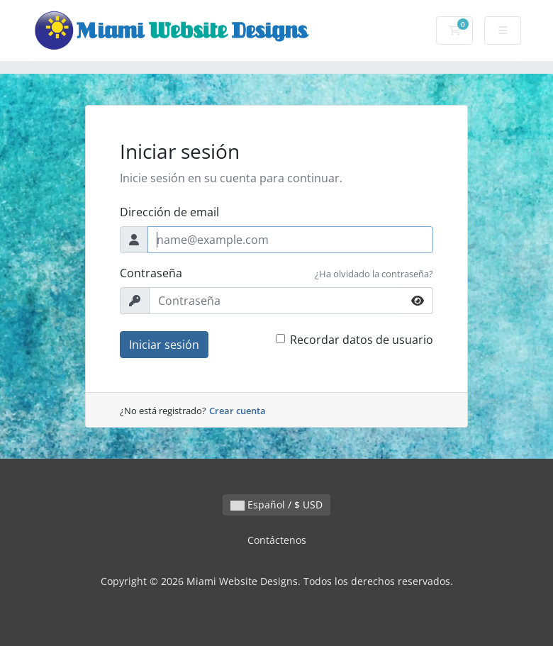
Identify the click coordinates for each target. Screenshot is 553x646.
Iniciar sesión (164, 344)
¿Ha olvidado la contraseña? (374, 273)
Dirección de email (169, 212)
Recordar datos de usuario (361, 339)
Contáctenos (276, 540)
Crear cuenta (237, 410)
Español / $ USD (276, 504)
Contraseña (151, 273)
